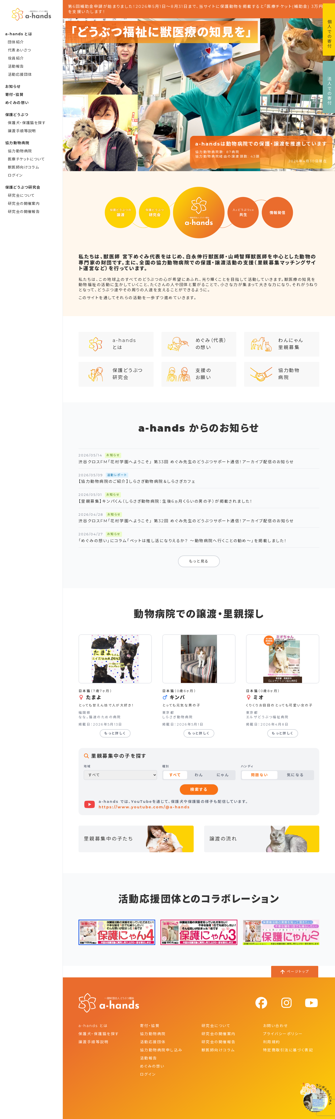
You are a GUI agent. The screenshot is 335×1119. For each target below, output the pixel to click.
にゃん (223, 775)
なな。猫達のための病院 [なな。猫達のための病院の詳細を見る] (100, 717)
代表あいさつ (19, 50)
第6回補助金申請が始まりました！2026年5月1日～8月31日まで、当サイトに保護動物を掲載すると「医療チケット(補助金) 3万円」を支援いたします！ (197, 9)
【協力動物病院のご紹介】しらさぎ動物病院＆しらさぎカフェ (137, 481)
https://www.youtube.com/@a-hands (144, 807)
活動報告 (16, 66)
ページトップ (298, 971)
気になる (295, 775)
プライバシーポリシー (283, 1033)
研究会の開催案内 (24, 203)
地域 (87, 766)
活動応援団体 (20, 74)
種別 (165, 766)
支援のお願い (189, 374)
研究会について (21, 195)
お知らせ (13, 86)
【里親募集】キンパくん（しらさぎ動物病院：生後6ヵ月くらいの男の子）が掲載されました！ (166, 501)
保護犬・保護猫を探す (27, 122)
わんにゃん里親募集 (276, 344)
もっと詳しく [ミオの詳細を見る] (283, 733)
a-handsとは (110, 344)
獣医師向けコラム (23, 167)
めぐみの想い (17, 102)
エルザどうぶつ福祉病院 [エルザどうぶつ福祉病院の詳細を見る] (267, 717)
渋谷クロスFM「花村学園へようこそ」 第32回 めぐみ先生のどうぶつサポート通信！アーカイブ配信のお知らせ (186, 520)
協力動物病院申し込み (161, 1050)
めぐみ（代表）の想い (197, 344)
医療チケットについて (26, 159)
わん (199, 775)
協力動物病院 (20, 151)
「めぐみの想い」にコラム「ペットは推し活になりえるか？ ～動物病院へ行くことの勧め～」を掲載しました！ (183, 540)
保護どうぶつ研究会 (113, 374)
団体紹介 (16, 42)
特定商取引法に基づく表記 (288, 1050)
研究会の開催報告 (24, 211)
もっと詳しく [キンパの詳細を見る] (199, 733)
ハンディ (247, 766)
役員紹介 (16, 58)
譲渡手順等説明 (22, 131)
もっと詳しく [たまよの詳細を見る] (115, 733)
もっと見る (199, 561)
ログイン (15, 175)
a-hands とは (93, 1025)
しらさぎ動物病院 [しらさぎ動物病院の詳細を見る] (177, 717)
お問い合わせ (275, 1025)
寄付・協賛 (14, 94)
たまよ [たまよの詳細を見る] (93, 697)
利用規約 (271, 1042)
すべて (175, 775)
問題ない (259, 775)
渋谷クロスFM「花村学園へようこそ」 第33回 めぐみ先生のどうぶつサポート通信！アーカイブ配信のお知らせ (186, 461)
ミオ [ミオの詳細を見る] (258, 697)
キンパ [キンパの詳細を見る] (177, 697)
